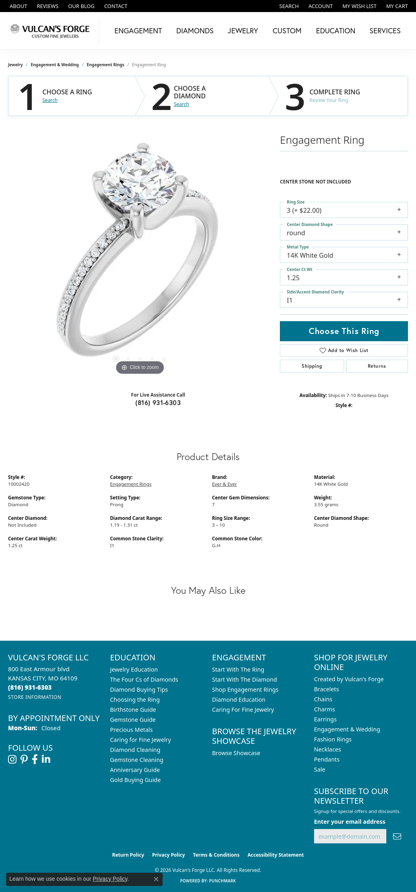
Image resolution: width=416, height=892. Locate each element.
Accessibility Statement (275, 854)
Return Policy (128, 854)
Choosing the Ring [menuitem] (135, 699)
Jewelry (243, 30)
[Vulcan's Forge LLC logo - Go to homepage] (51, 30)
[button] (288, 6)
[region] (140, 256)
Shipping (312, 366)
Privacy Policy (168, 854)
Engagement (138, 30)
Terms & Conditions (216, 854)
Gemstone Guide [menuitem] (133, 719)
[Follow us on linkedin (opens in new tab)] (46, 759)
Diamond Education (238, 699)
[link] (17, 6)
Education (335, 30)
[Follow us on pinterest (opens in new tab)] (24, 759)
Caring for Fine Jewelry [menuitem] (140, 739)
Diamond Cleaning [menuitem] (135, 750)
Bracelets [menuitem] (326, 689)
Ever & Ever (224, 484)
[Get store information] (34, 697)
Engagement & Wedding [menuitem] (347, 729)
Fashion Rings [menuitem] (333, 739)
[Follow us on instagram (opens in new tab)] (12, 759)
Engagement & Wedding (55, 64)
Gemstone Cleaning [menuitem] (136, 760)
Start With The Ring (238, 669)
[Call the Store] (30, 687)
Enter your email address (349, 821)
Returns (377, 366)
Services (385, 30)
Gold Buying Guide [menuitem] (135, 780)
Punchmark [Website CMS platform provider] (222, 881)
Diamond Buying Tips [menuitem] (139, 689)
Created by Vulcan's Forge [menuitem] (349, 679)
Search (50, 100)
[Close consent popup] (156, 879)
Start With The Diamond (244, 679)
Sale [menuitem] (319, 769)
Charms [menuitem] (324, 709)
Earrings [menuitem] (325, 719)
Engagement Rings (105, 64)
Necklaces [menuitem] (327, 749)
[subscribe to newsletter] (397, 836)
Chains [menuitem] (323, 699)
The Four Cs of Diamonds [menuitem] (144, 679)
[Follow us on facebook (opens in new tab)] (35, 759)
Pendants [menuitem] (327, 759)
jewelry (15, 64)
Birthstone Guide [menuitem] (133, 709)
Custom (287, 30)
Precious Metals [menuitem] (131, 729)
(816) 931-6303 (158, 402)
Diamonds (195, 30)
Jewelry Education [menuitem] (134, 669)
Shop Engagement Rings (245, 689)
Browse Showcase (236, 753)
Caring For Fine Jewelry (243, 709)
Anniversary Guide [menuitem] (135, 770)
